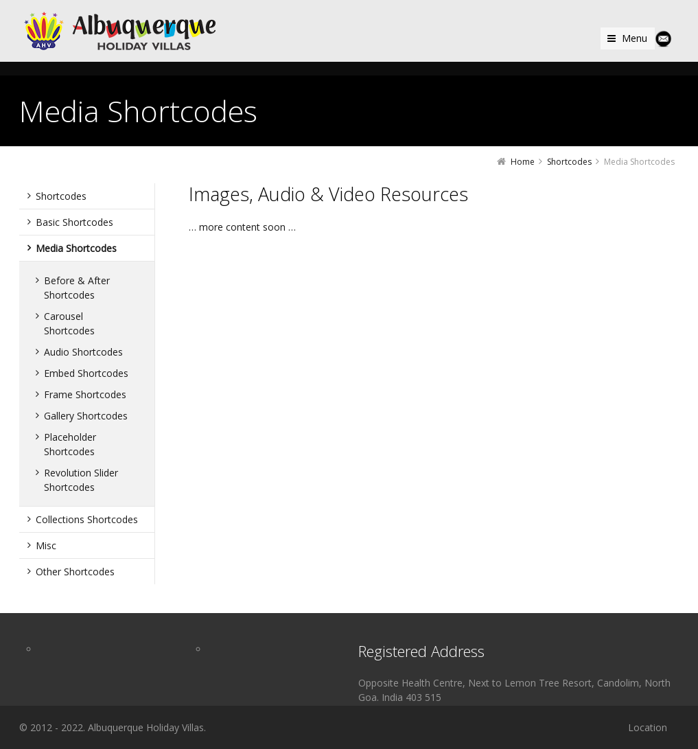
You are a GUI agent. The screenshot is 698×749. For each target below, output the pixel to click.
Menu (634, 38)
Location (647, 727)
